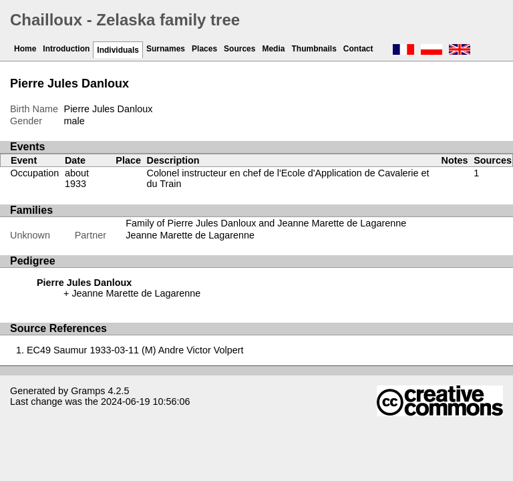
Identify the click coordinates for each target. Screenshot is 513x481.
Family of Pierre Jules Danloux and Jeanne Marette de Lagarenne (266, 223)
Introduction (66, 48)
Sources (239, 48)
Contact (358, 48)
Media (273, 48)
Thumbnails (313, 48)
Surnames (165, 48)
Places (204, 48)
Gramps (88, 390)
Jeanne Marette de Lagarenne (190, 235)
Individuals (118, 50)
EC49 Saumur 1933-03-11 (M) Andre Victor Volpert (135, 350)
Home (25, 48)
